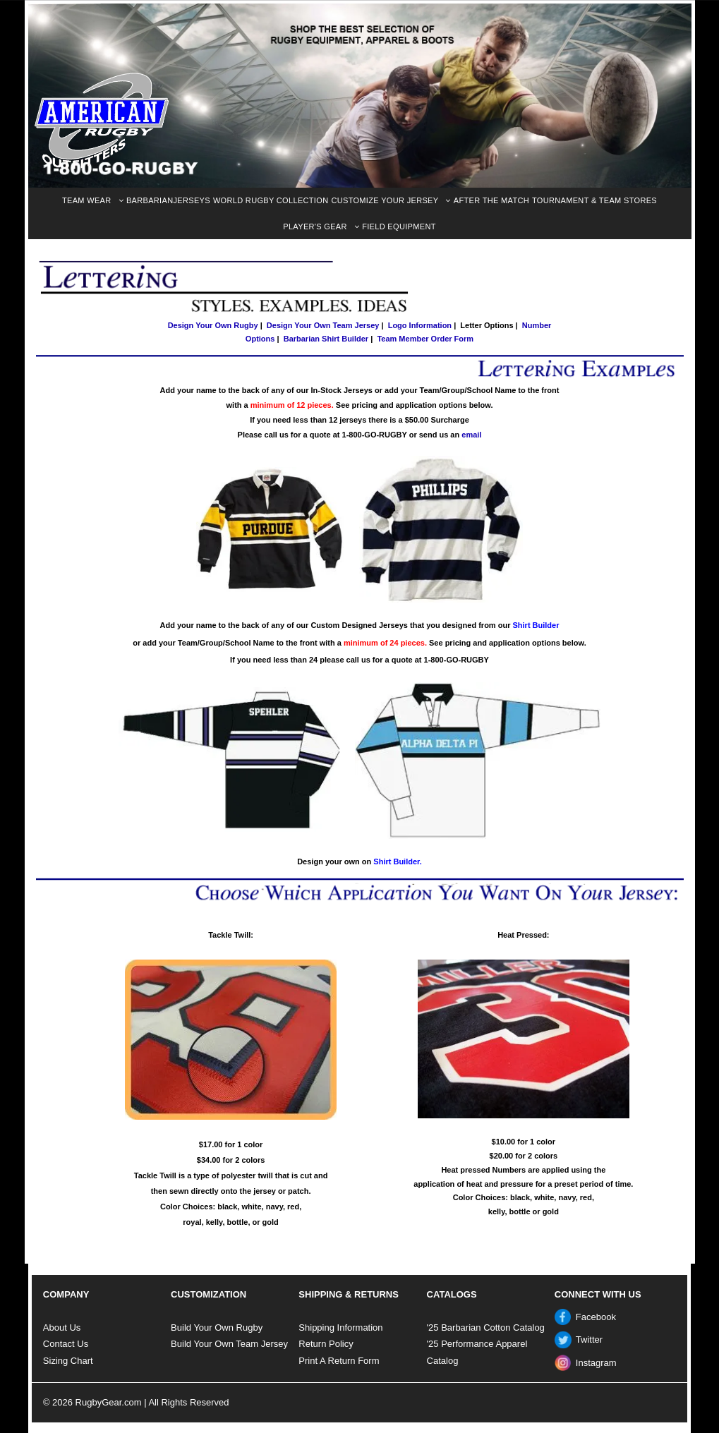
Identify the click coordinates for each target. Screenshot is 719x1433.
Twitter (589, 1339)
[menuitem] (93, 201)
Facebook (596, 1317)
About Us (61, 1327)
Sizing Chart (68, 1360)
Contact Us (65, 1343)
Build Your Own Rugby (216, 1327)
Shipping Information (340, 1327)
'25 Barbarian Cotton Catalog (486, 1327)
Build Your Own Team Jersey (229, 1343)
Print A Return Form (338, 1360)
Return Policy (325, 1343)
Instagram (596, 1363)
